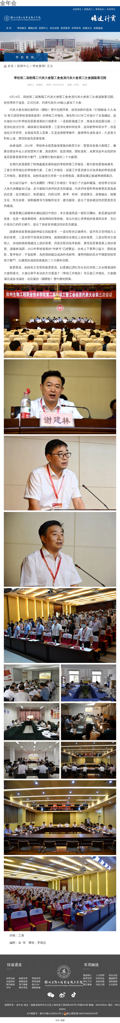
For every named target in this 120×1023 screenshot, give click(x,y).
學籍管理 (36, 978)
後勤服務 (113, 981)
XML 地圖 (60, 1020)
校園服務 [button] (98, 28)
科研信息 (100, 978)
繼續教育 (113, 978)
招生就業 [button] (54, 28)
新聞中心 (23, 66)
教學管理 (87, 978)
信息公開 (100, 984)
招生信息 (113, 975)
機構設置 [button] (32, 28)
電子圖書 (23, 984)
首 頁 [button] (8, 28)
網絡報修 (36, 987)
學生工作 (87, 981)
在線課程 (10, 981)
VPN (8, 987)
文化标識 (113, 984)
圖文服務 (87, 984)
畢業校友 (99, 9)
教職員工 (88, 9)
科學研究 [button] (76, 28)
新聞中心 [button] (43, 28)
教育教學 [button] (65, 28)
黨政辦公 (87, 975)
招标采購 (100, 981)
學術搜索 (36, 981)
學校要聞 (39, 66)
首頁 (11, 66)
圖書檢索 (23, 981)
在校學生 (77, 9)
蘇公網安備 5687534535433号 (81, 1013)
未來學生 (111, 9)
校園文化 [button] (87, 28)
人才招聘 (100, 975)
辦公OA (35, 984)
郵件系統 (23, 987)
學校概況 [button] (21, 28)
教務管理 (23, 978)
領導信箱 (10, 978)
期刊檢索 (10, 984)
